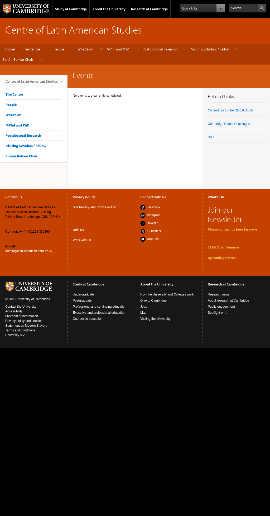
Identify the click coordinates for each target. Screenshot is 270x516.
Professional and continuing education (99, 306)
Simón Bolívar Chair (18, 59)
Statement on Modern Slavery (26, 325)
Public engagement (221, 306)
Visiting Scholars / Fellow (210, 49)
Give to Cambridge (153, 300)
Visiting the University (155, 319)
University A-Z (15, 335)
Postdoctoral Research (160, 49)
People (59, 49)
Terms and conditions (20, 330)
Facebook (153, 207)
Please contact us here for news (232, 229)
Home (10, 49)
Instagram (153, 215)
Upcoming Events (222, 257)
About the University (109, 9)
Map (143, 313)
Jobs (143, 306)
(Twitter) (154, 231)
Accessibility (13, 311)
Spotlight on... (217, 313)
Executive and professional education (99, 313)
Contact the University (20, 306)
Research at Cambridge (149, 9)
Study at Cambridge (71, 9)
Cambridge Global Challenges (229, 124)
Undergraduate (83, 294)
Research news (219, 294)
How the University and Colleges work (167, 294)
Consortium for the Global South (230, 110)
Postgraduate (82, 300)
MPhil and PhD (118, 49)
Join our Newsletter (225, 214)
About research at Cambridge (228, 300)
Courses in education (88, 319)
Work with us (82, 240)
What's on (85, 49)
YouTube (152, 239)
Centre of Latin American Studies (32, 83)
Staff (211, 137)
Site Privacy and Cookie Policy (94, 207)
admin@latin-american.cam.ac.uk (28, 251)
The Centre (31, 49)
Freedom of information (21, 316)
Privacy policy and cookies (23, 321)
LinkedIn (152, 223)
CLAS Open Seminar (223, 247)
